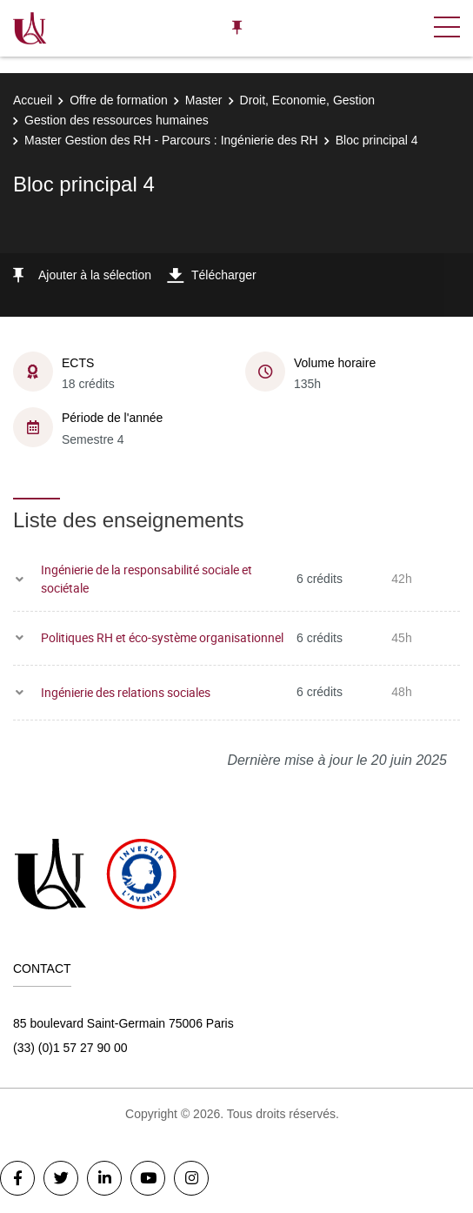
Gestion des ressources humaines (116, 120)
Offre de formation (119, 100)
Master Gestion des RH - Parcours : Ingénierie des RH (171, 140)
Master (204, 100)
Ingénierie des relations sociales (125, 692)
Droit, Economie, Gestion (308, 100)
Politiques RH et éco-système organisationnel (162, 637)
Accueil (32, 100)
